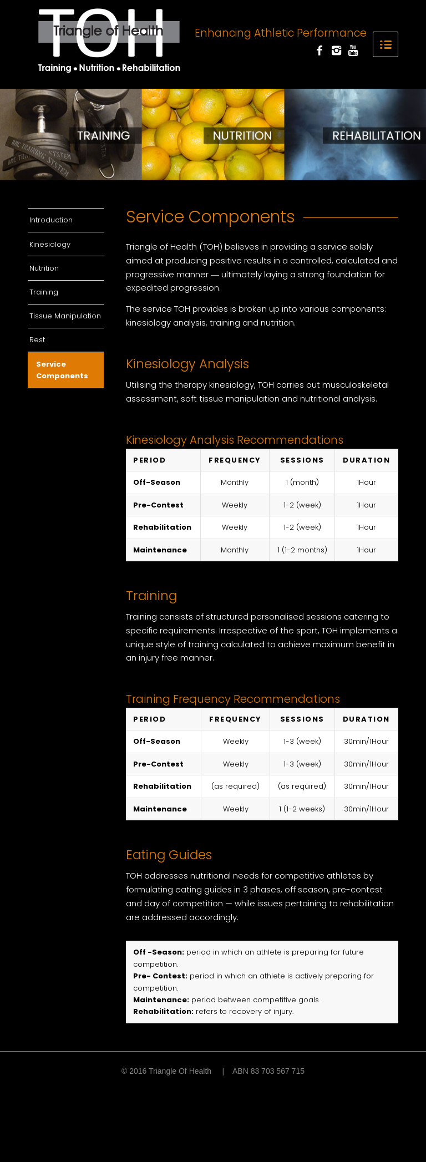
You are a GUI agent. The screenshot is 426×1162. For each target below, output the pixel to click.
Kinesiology (49, 244)
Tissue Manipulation (65, 316)
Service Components (62, 370)
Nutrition (44, 268)
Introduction (51, 220)
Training (43, 292)
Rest (37, 339)
